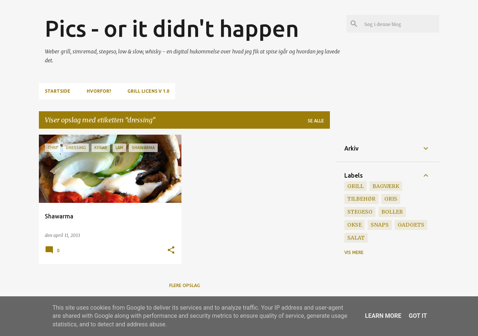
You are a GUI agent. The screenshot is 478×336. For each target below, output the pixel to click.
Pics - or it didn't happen (172, 28)
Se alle (316, 120)
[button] (171, 251)
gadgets (411, 224)
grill (355, 186)
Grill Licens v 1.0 (148, 91)
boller (392, 211)
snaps (380, 224)
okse (354, 224)
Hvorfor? (99, 91)
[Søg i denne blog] (400, 24)
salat (356, 237)
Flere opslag (184, 285)
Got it (418, 315)
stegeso (359, 211)
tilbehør (361, 198)
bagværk (385, 186)
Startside (57, 91)
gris (390, 198)
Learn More (383, 315)
